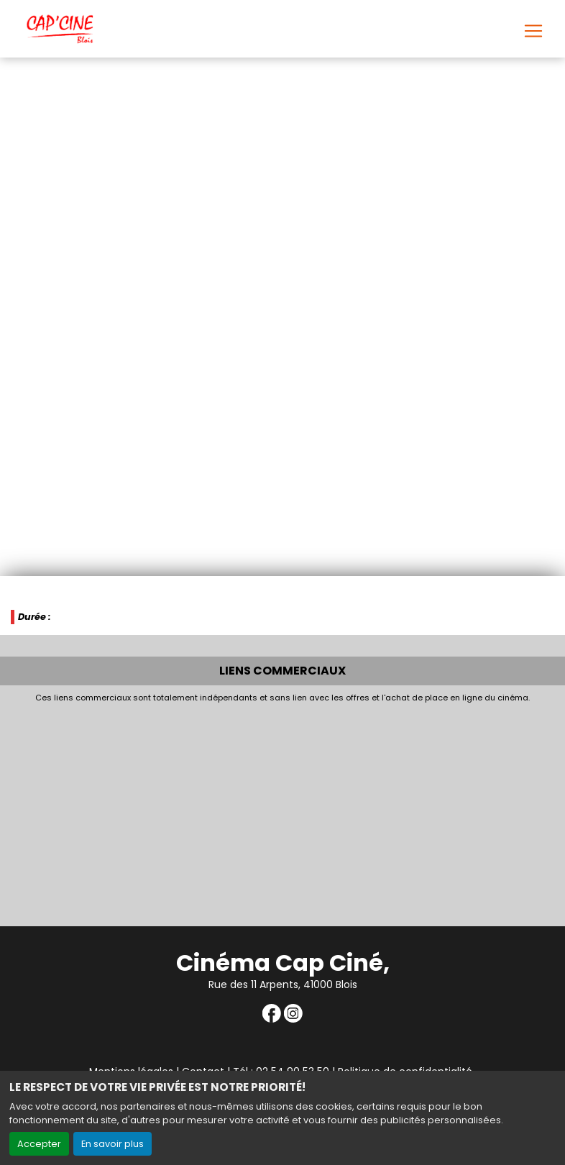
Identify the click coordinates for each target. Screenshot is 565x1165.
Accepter (39, 1144)
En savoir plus (112, 1144)
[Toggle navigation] (533, 31)
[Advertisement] (282, 811)
